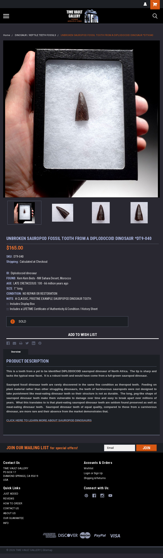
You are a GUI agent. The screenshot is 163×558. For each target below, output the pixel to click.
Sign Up (98, 473)
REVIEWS (8, 498)
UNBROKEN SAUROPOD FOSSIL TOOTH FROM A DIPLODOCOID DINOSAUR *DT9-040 (107, 35)
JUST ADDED (10, 493)
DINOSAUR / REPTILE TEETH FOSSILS (35, 35)
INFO (6, 523)
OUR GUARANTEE (13, 518)
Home (6, 35)
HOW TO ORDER (12, 503)
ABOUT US (9, 513)
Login (87, 473)
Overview (16, 351)
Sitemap (47, 550)
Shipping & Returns (95, 478)
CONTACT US (11, 508)
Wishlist (88, 468)
